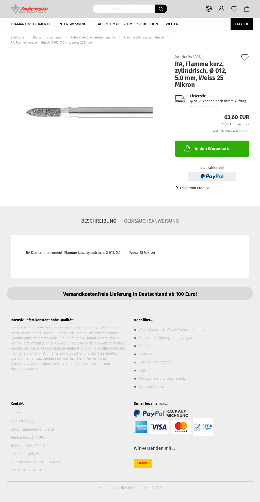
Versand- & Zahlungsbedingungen (165, 338)
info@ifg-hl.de (32, 454)
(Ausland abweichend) (204, 106)
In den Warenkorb (206, 148)
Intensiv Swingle (74, 24)
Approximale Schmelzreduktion (128, 24)
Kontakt (145, 346)
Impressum (147, 354)
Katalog (241, 24)
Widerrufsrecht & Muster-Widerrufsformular (173, 329)
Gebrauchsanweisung (151, 221)
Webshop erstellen (112, 488)
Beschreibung (98, 221)
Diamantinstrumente (31, 24)
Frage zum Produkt (195, 188)
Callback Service (151, 386)
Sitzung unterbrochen (155, 362)
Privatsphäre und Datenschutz (162, 378)
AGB (142, 370)
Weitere (173, 24)
